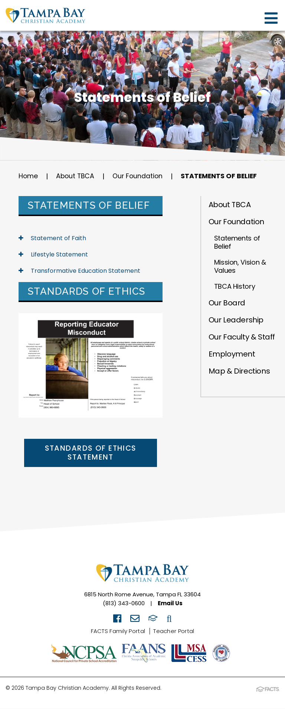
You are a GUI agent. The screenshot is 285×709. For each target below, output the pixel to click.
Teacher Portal (173, 632)
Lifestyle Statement (53, 254)
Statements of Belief (222, 176)
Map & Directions (239, 371)
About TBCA (76, 176)
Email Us (170, 604)
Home (28, 176)
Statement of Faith (52, 238)
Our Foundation (140, 176)
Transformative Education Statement (79, 270)
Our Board (227, 303)
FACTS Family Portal (118, 632)
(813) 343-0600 (124, 604)
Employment (232, 354)
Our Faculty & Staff (242, 337)
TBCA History (234, 286)
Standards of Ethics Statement (90, 453)
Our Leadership (236, 320)
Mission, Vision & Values (240, 266)
